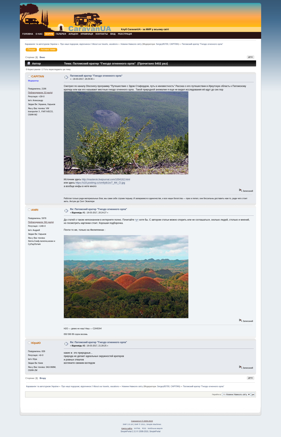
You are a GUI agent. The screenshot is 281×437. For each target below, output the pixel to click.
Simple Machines (153, 424)
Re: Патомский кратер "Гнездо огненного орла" (98, 209)
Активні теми (48, 49)
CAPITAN (173, 44)
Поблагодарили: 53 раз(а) (40, 92)
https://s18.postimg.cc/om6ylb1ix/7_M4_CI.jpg (100, 182)
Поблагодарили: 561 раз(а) (41, 222)
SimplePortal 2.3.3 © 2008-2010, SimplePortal (141, 431)
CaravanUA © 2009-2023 (142, 421)
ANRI (34, 209)
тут (137, 219)
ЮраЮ (36, 342)
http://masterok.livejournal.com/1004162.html (106, 179)
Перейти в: (216, 394)
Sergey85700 (162, 44)
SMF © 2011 (139, 424)
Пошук (31, 49)
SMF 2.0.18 (128, 424)
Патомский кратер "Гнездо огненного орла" (96, 75)
